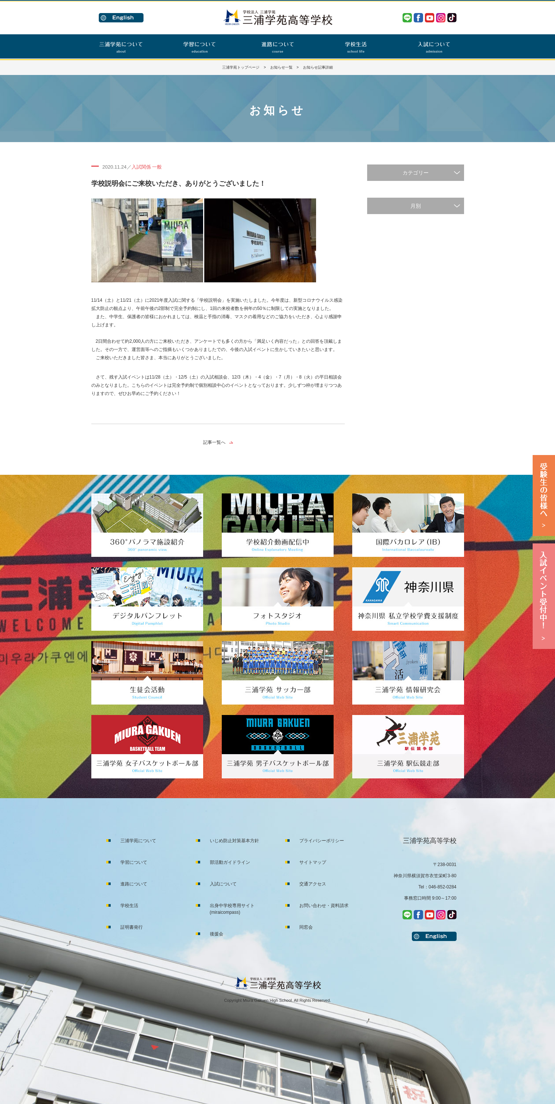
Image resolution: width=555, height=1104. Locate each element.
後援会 (216, 934)
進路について (133, 884)
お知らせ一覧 (281, 67)
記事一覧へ (214, 442)
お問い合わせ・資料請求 (324, 905)
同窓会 (306, 927)
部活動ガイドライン (230, 862)
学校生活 (129, 905)
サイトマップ (312, 862)
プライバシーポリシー (321, 840)
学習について (133, 862)
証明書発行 (131, 927)
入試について (223, 884)
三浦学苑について (138, 840)
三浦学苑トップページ (240, 67)
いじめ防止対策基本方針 (234, 840)
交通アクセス (312, 884)
